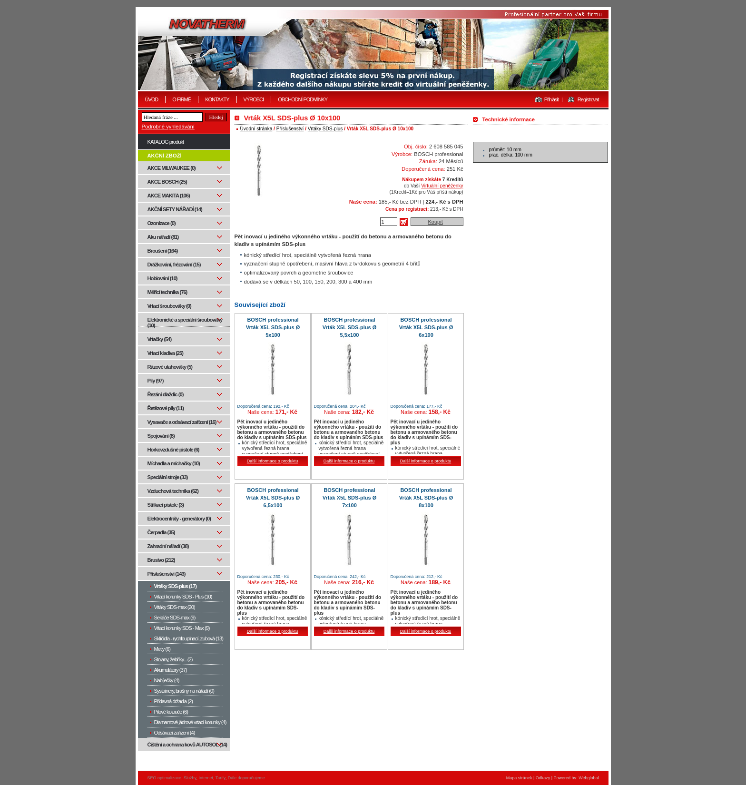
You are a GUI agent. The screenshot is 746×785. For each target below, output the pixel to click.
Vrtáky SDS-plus (325, 128)
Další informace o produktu (272, 461)
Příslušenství (290, 128)
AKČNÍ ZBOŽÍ (164, 155)
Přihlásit (551, 99)
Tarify (221, 777)
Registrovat (588, 99)
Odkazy (543, 777)
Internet (205, 777)
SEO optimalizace (164, 777)
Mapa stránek (519, 777)
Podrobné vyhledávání (168, 126)
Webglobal (589, 777)
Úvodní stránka (256, 128)
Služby (190, 777)
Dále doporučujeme (246, 777)
